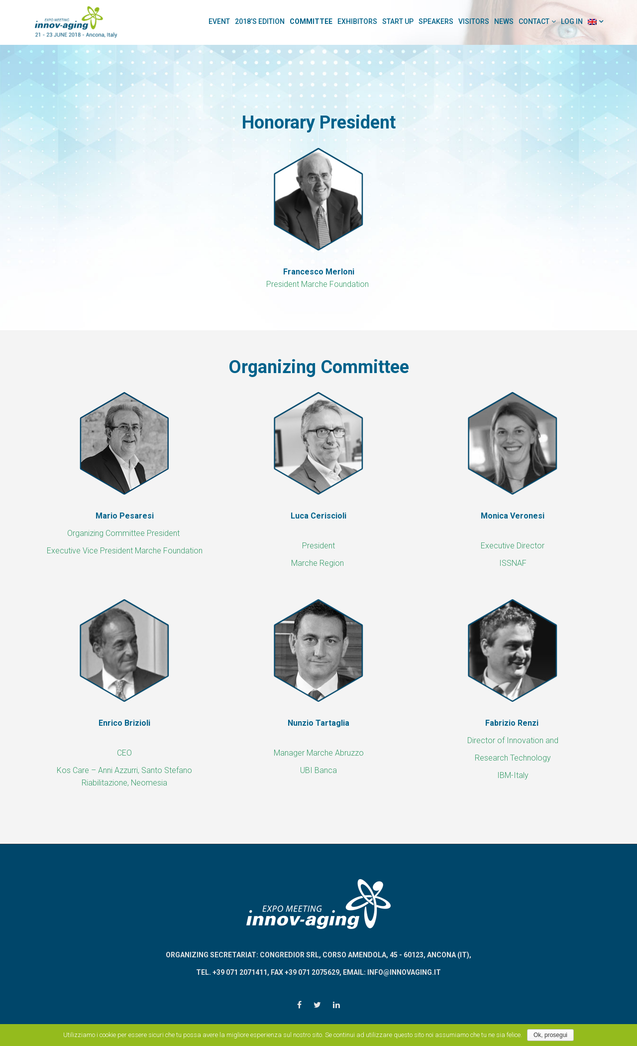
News (504, 21)
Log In (572, 21)
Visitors (473, 21)
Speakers (436, 21)
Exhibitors (357, 21)
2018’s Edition (260, 21)
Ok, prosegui (550, 1035)
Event (219, 21)
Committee (311, 21)
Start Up (398, 21)
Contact (534, 21)
